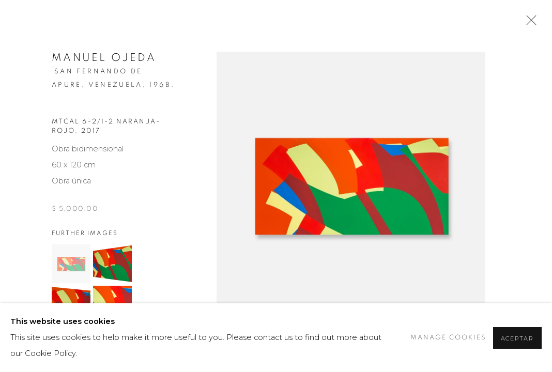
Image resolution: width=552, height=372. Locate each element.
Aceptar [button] (517, 338)
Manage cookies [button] (448, 337)
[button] (71, 263)
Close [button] (528, 23)
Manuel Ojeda (104, 57)
